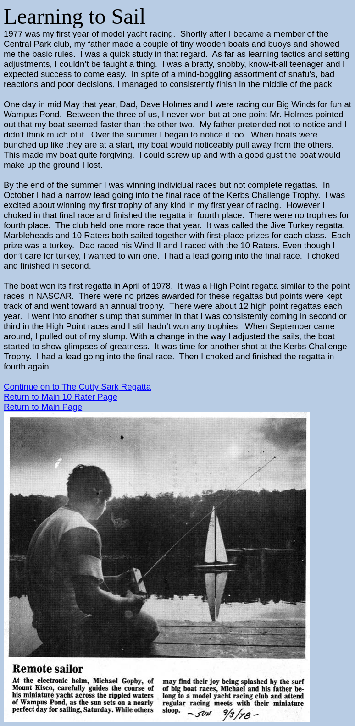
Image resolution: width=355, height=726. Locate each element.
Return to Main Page (43, 407)
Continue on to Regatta (77, 386)
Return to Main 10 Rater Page (60, 397)
